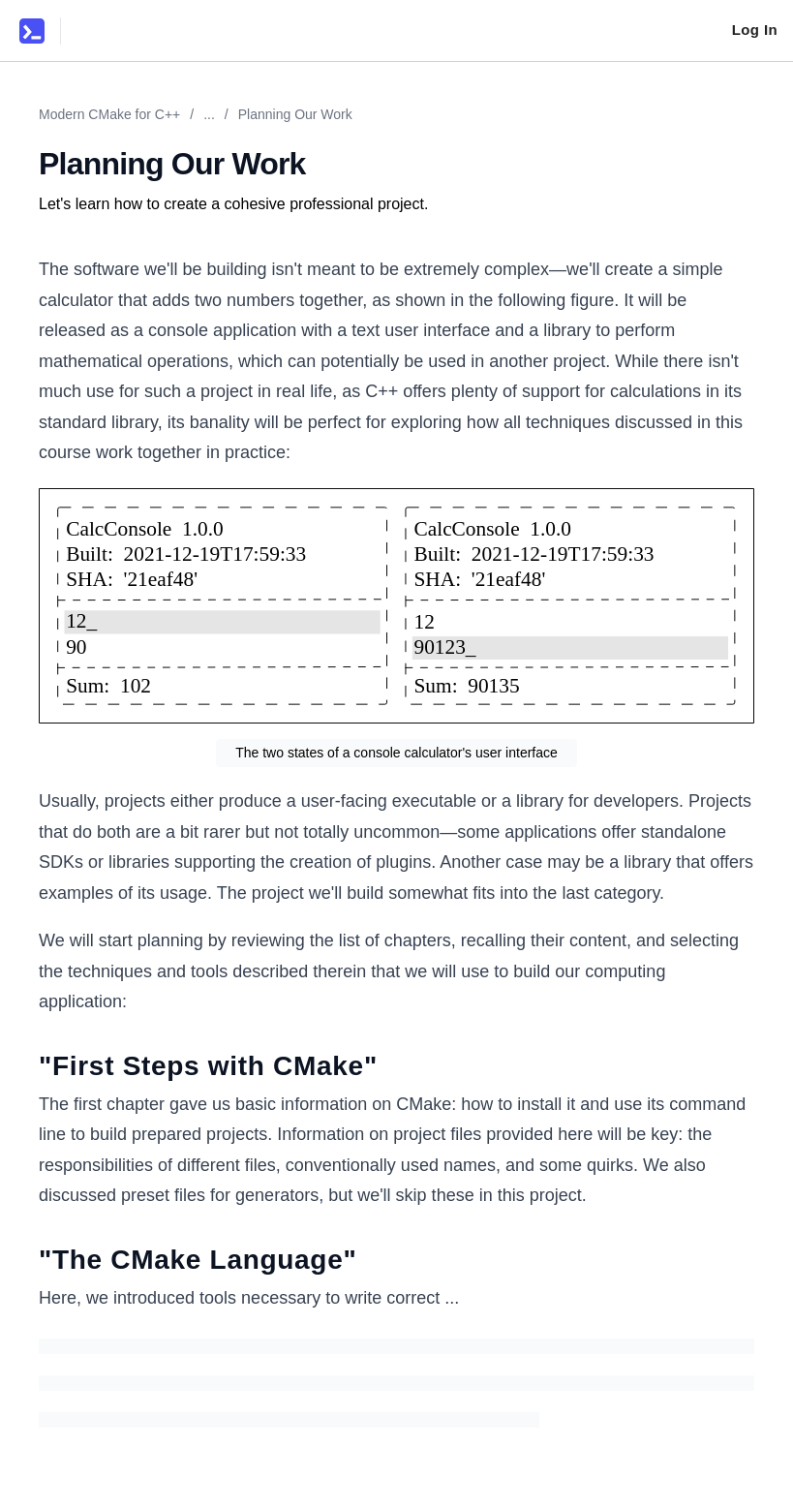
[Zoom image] (396, 606)
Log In (755, 29)
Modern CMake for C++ (109, 114)
